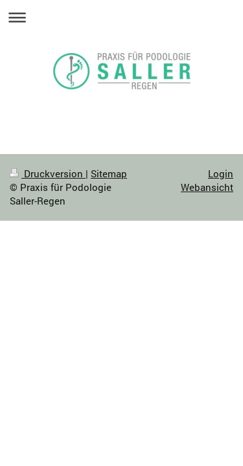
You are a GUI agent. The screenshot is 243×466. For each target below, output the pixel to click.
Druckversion (48, 173)
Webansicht (207, 187)
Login (220, 173)
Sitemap (109, 173)
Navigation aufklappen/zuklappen (121, 17)
